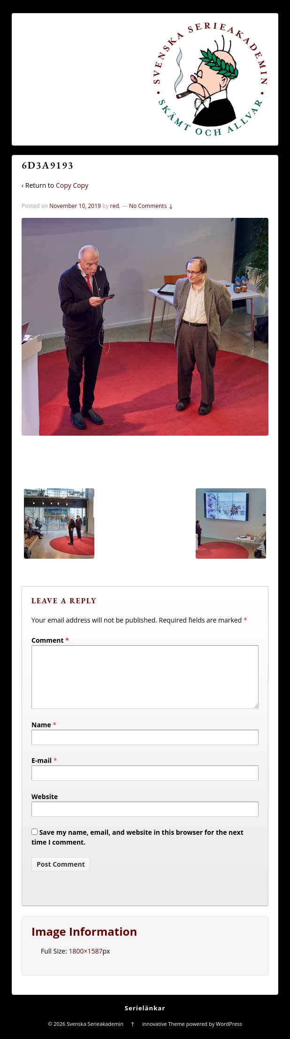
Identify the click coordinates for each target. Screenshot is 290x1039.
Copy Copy (72, 185)
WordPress (229, 1035)
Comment (50, 640)
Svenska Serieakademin (94, 1035)
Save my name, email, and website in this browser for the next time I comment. (137, 848)
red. (115, 206)
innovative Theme (163, 1035)
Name (41, 735)
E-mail (41, 771)
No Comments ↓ (151, 206)
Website (44, 807)
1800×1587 (85, 962)
